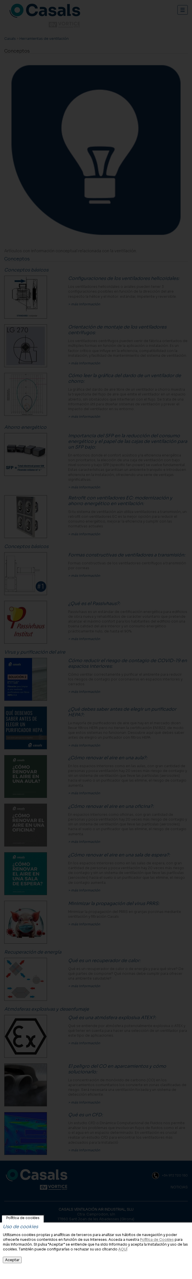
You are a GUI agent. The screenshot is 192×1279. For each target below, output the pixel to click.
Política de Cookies (157, 1239)
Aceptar (12, 1260)
